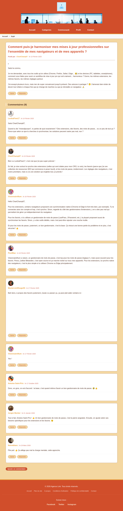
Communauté (63, 30)
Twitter (61, 504)
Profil (78, 30)
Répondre (22, 93)
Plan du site (38, 491)
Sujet (13, 36)
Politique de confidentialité (80, 491)
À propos (47, 491)
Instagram (72, 504)
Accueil (32, 30)
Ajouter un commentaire (16, 469)
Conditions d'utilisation (60, 491)
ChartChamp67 (22, 57)
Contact (90, 30)
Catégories (46, 30)
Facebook (51, 504)
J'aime (12, 93)
